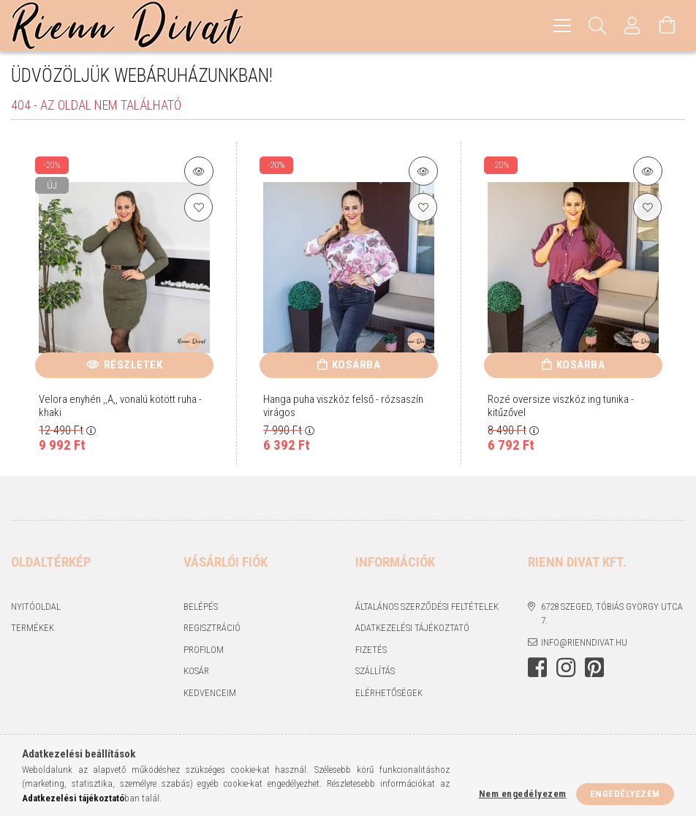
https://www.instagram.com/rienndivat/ (565, 668)
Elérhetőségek (389, 692)
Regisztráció (212, 627)
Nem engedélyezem (523, 793)
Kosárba (356, 364)
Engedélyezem (625, 793)
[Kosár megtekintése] (667, 25)
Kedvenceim (210, 692)
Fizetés (371, 649)
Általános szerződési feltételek (427, 606)
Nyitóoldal (36, 606)
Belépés (201, 606)
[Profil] (632, 25)
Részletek (133, 364)
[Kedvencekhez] (198, 207)
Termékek (32, 627)
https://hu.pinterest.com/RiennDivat (594, 668)
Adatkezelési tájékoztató (412, 627)
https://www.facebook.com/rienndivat (537, 668)
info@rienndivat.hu (584, 642)
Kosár (196, 670)
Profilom (204, 649)
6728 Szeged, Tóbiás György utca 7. (612, 614)
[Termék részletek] (198, 171)
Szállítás (375, 670)
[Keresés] (597, 25)
